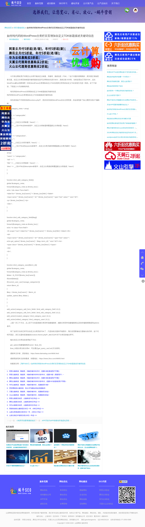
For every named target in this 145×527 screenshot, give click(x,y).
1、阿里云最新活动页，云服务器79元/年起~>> (23, 398)
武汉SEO (89, 516)
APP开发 (43, 499)
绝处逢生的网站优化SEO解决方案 (119, 118)
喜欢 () (64, 39)
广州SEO (63, 516)
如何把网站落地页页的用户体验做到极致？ (122, 123)
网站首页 (8, 28)
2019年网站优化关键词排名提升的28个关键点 (123, 132)
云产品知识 (102, 3)
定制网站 (83, 504)
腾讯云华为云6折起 (39, 520)
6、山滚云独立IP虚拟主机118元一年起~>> (22, 415)
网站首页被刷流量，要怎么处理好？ (119, 81)
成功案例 (51, 3)
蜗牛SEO (27, 39)
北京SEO (56, 516)
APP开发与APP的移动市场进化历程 (55, 420)
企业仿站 (83, 495)
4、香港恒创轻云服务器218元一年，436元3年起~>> (25, 408)
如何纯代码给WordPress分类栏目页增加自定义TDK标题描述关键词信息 (50, 35)
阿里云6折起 (104, 490)
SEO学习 (63, 3)
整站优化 (63, 495)
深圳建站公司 (45, 495)
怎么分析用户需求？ (114, 95)
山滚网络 (78, 523)
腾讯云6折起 (104, 495)
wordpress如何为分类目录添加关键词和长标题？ (124, 137)
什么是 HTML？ (112, 114)
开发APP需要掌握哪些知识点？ (118, 105)
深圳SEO (71, 516)
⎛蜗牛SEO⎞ (25, 364)
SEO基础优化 (19, 28)
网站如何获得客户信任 (115, 86)
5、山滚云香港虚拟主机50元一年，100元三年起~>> (25, 412)
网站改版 (83, 499)
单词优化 (63, 490)
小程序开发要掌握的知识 (25, 420)
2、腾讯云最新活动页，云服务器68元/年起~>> (23, 402)
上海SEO (48, 516)
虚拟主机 (43, 504)
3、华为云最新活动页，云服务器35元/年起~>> (23, 405)
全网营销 (63, 504)
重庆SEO (97, 516)
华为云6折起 (104, 499)
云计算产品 (88, 3)
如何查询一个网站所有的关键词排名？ (120, 91)
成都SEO (104, 516)
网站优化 (43, 490)
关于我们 (115, 3)
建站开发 (75, 3)
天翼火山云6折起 (106, 504)
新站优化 (63, 499)
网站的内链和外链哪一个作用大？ (119, 77)
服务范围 (39, 3)
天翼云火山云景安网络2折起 (58, 520)
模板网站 (83, 490)
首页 (29, 3)
